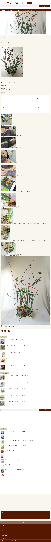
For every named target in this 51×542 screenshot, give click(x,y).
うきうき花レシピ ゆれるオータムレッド (13, 358)
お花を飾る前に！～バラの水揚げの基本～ (11, 450)
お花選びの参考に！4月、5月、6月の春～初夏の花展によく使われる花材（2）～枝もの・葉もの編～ (20, 440)
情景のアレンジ (24, 10)
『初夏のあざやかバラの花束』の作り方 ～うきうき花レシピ (16, 388)
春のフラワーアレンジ (29, 10)
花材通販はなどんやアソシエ (5, 538)
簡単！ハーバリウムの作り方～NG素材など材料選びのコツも (14, 459)
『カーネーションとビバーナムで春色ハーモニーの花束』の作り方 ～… (18, 375)
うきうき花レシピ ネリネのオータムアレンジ (13, 352)
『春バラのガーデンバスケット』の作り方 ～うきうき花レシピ (16, 395)
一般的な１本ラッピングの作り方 (10, 464)
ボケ (2, 98)
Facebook (5, 515)
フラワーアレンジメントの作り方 (5, 525)
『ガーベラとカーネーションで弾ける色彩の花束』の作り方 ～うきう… (18, 382)
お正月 (20, 10)
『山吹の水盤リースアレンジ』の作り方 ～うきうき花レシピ (16, 401)
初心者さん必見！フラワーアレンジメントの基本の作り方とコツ (15, 469)
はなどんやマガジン (7, 540)
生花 (33, 10)
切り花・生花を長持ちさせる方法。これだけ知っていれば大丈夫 (15, 431)
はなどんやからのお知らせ (4, 535)
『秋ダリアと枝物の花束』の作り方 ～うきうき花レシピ (15, 365)
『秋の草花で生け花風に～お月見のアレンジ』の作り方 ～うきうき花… (18, 339)
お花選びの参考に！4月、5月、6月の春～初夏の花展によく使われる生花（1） (17, 445)
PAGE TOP (25, 522)
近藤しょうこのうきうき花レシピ (12, 10)
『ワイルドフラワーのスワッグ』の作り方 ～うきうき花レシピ (16, 345)
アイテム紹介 (2, 530)
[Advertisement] (25, 418)
